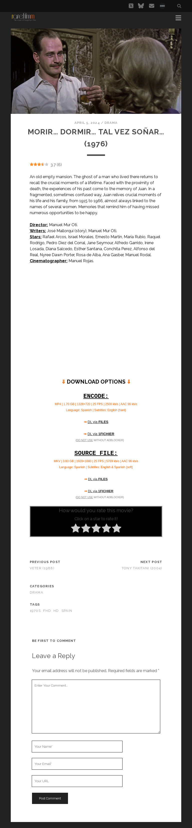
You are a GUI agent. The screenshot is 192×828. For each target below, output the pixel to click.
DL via (98, 422)
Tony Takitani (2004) (142, 568)
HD (56, 611)
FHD (47, 611)
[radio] (75, 528)
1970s (35, 611)
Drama (111, 123)
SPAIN (67, 611)
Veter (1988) (42, 568)
